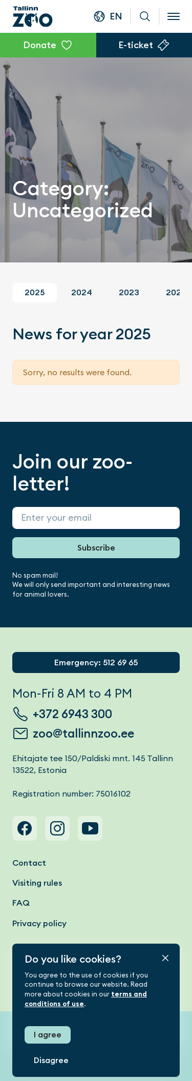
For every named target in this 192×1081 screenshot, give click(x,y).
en (116, 16)
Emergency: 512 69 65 (96, 662)
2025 (35, 292)
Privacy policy (39, 923)
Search (145, 16)
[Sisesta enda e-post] (96, 518)
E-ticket (135, 45)
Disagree (51, 1060)
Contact (29, 863)
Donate (39, 45)
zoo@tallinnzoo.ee (83, 733)
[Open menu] (173, 16)
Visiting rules (37, 883)
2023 (129, 292)
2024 (81, 292)
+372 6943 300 (72, 714)
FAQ (21, 903)
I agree (47, 1034)
